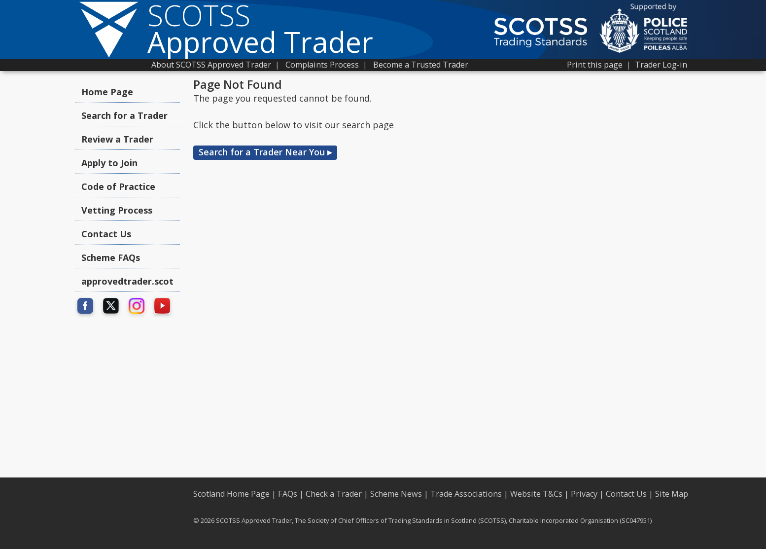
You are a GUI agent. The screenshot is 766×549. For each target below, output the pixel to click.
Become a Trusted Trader (420, 64)
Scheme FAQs (110, 257)
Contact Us (106, 234)
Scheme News (396, 493)
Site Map (671, 493)
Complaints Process (322, 64)
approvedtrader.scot (127, 281)
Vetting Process (116, 210)
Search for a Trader (124, 115)
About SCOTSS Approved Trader (211, 64)
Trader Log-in (661, 64)
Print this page (595, 64)
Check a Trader (334, 493)
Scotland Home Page (231, 493)
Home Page (107, 92)
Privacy (584, 493)
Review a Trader (117, 139)
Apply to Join (109, 163)
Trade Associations (466, 493)
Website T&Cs (536, 493)
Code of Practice (118, 186)
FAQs (287, 493)
